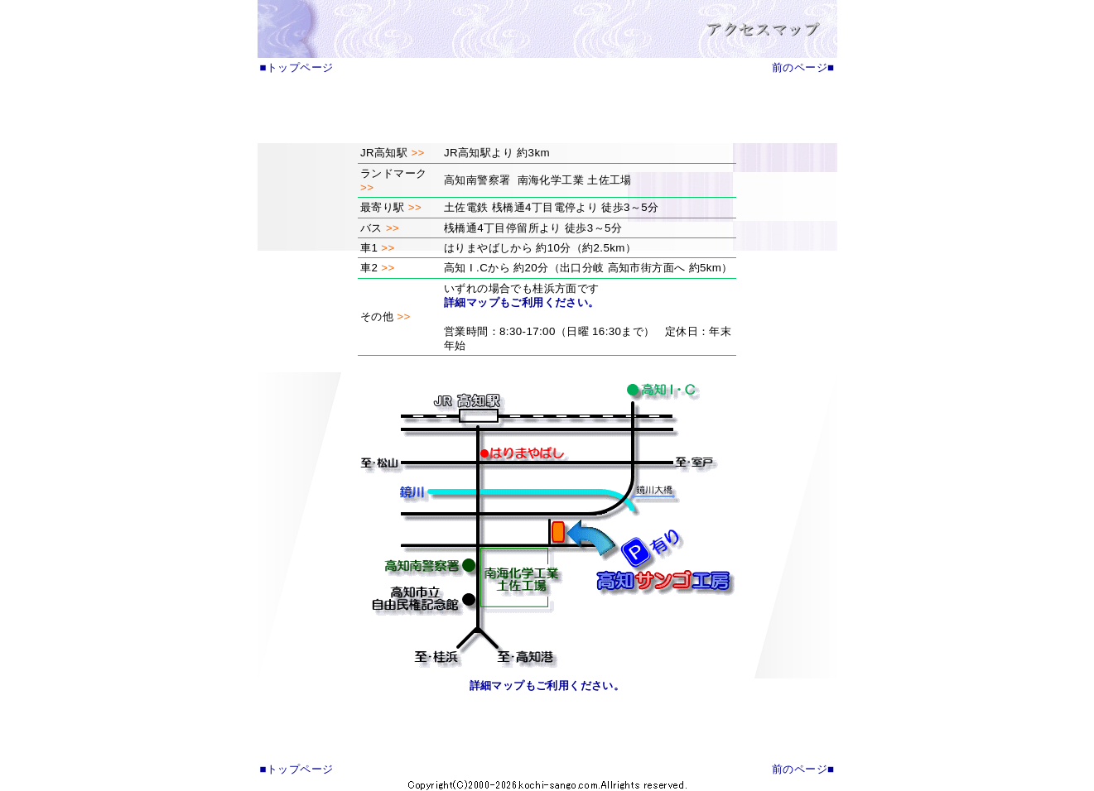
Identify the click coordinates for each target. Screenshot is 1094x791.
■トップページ (297, 67)
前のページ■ (803, 67)
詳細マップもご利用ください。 (522, 302)
